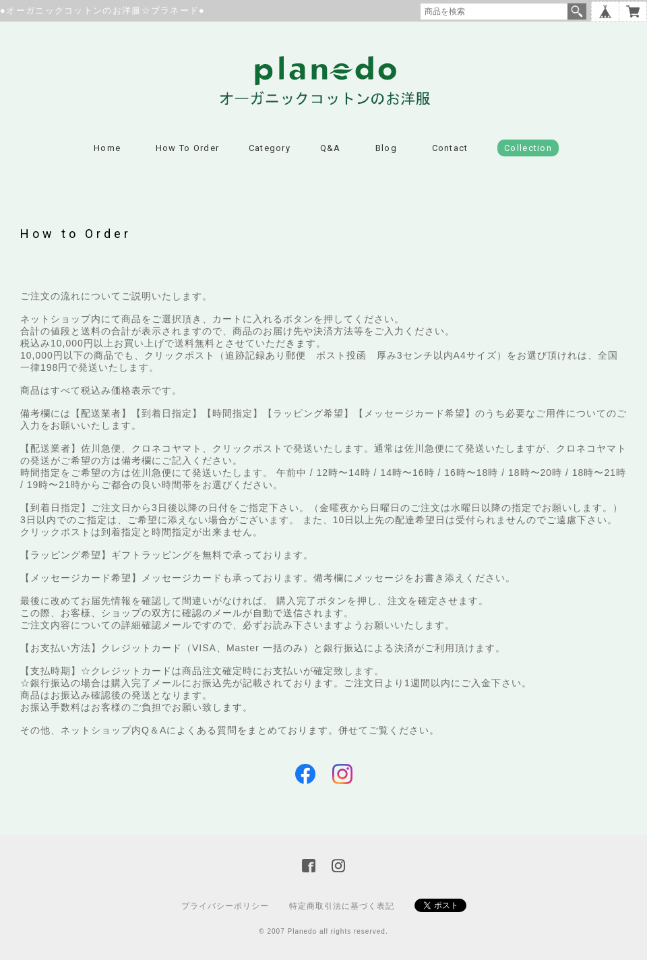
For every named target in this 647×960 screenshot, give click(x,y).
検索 (576, 11)
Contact (450, 148)
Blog (386, 148)
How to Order (188, 148)
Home (107, 148)
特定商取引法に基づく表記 (341, 906)
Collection (528, 148)
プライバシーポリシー (225, 906)
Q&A (330, 148)
